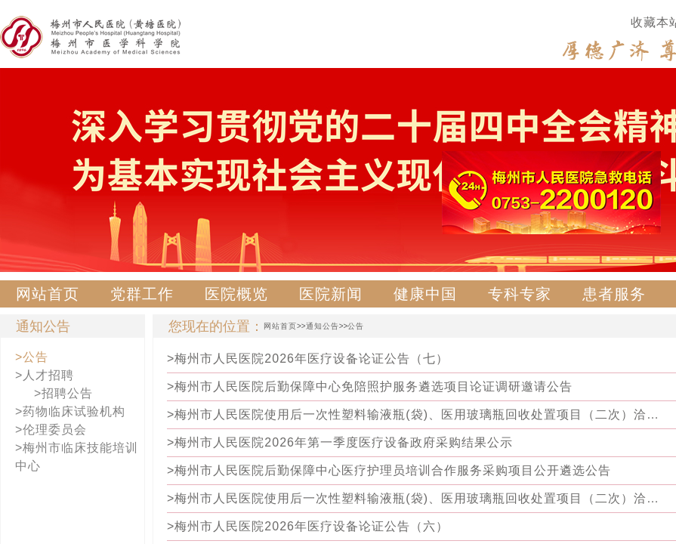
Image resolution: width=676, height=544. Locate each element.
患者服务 (614, 294)
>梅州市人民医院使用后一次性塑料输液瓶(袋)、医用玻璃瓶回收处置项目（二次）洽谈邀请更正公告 (416, 414)
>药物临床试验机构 (70, 411)
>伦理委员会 (51, 429)
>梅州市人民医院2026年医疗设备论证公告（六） (308, 526)
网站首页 (47, 294)
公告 (355, 326)
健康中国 (425, 294)
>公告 (31, 357)
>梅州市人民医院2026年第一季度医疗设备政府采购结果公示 (340, 442)
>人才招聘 (44, 375)
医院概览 (236, 294)
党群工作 (142, 294)
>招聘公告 (63, 393)
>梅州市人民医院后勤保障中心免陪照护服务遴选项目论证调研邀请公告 (370, 386)
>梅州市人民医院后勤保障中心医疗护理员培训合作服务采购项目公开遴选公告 (389, 470)
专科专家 (519, 294)
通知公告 (322, 326)
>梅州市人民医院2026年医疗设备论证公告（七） (308, 358)
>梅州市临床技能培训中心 (76, 456)
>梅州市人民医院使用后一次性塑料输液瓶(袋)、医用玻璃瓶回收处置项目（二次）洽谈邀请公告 (416, 498)
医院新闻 (331, 294)
